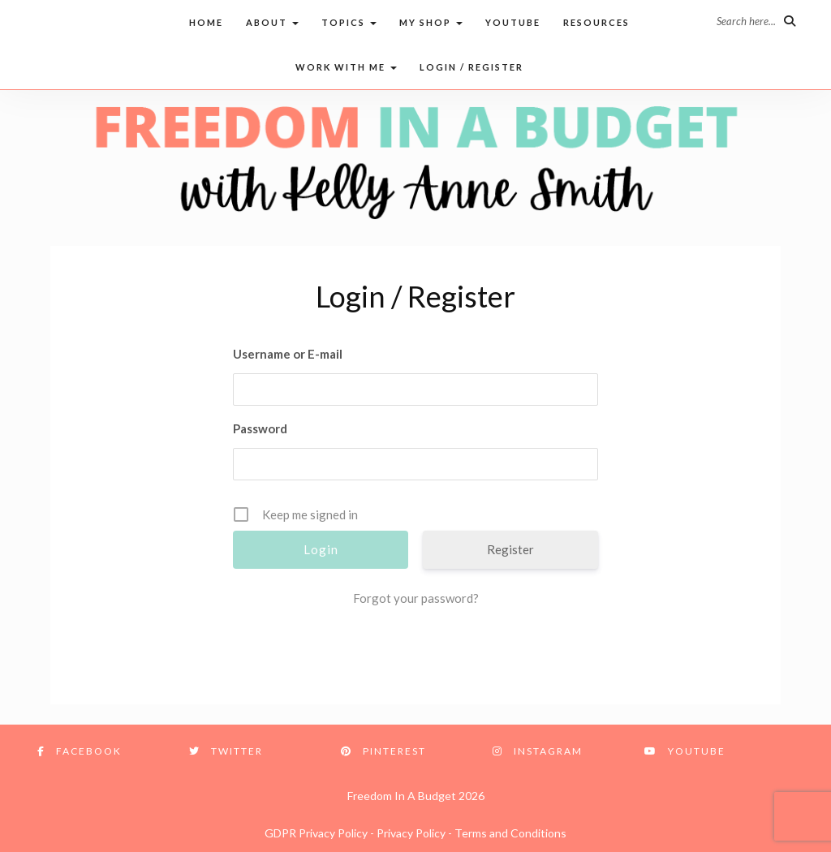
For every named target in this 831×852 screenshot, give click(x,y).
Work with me (346, 67)
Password (260, 428)
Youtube (512, 22)
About (272, 22)
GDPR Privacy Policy (316, 833)
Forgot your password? (416, 598)
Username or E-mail (287, 353)
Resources (596, 22)
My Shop (431, 22)
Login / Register (471, 67)
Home (206, 22)
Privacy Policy (411, 833)
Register (510, 549)
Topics (349, 22)
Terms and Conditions (510, 833)
